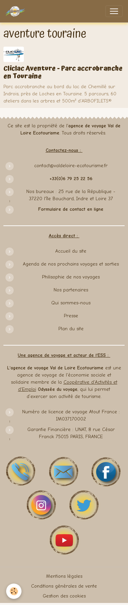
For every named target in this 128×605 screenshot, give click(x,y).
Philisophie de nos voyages (71, 277)
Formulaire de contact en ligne (70, 209)
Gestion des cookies (64, 596)
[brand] (16, 11)
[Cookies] (14, 591)
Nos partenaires (71, 290)
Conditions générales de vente (64, 586)
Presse (71, 316)
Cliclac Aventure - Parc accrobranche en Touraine (63, 72)
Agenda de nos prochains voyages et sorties (71, 264)
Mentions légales (64, 576)
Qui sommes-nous (70, 303)
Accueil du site (70, 251)
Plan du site (71, 329)
